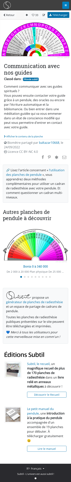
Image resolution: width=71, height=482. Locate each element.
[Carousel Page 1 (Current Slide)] (21, 277)
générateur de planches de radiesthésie (34, 302)
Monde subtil (31, 79)
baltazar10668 (49, 143)
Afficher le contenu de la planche (23, 136)
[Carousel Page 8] (46, 277)
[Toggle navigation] (65, 5)
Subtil (20, 474)
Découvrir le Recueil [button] (46, 394)
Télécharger (58, 15)
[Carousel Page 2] (25, 277)
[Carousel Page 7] (43, 277)
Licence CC (21, 152)
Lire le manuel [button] (47, 449)
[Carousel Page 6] (39, 277)
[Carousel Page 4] (32, 277)
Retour (9, 15)
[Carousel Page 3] (28, 277)
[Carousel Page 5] (35, 277)
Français (34, 468)
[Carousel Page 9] (50, 277)
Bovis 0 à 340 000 (35, 266)
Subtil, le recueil (38, 364)
